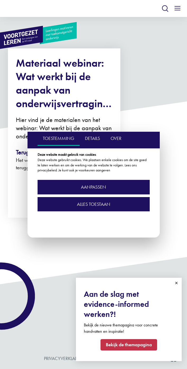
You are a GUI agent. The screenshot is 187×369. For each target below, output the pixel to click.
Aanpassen (93, 187)
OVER (116, 138)
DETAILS (92, 138)
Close (176, 283)
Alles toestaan (93, 204)
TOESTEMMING (58, 138)
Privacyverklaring (65, 358)
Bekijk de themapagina (129, 344)
